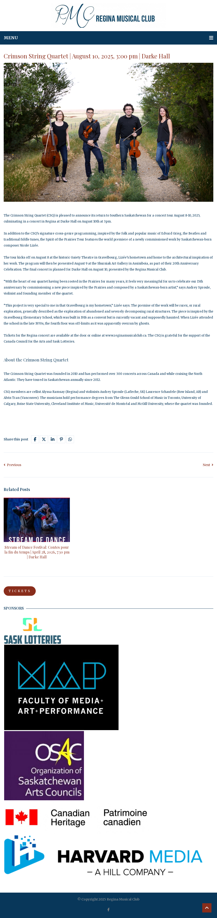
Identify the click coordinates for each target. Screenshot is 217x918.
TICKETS (20, 591)
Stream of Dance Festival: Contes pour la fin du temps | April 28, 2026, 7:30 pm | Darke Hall (36, 552)
